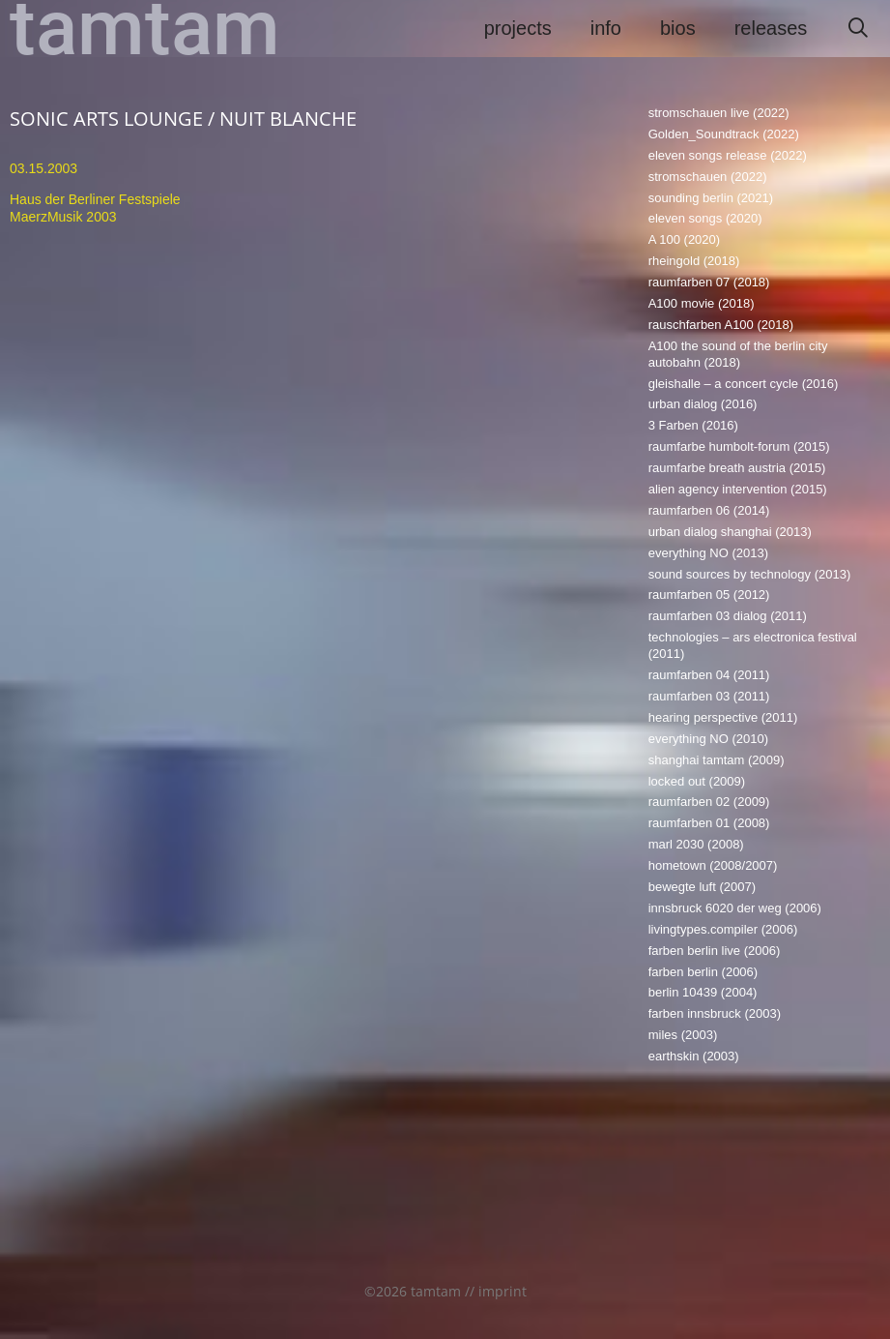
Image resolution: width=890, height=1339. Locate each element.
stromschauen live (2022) (719, 112)
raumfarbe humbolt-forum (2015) (739, 446)
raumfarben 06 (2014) (709, 510)
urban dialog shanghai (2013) (730, 531)
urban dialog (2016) (703, 404)
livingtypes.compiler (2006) (723, 929)
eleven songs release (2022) (727, 155)
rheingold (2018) (694, 260)
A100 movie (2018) (701, 303)
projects (518, 28)
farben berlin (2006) (703, 972)
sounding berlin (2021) (710, 198)
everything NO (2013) (708, 553)
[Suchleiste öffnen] (858, 28)
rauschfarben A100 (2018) (720, 324)
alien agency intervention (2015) (737, 489)
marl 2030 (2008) (696, 844)
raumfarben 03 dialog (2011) (727, 616)
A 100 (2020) (684, 239)
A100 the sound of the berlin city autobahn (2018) (738, 354)
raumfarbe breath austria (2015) (737, 468)
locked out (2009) (696, 781)
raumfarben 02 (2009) (709, 801)
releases (771, 28)
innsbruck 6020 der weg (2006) (734, 908)
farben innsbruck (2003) (714, 1013)
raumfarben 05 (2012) (709, 594)
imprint (502, 1291)
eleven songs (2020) (705, 218)
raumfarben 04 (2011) (709, 675)
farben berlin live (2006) (714, 950)
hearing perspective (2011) (723, 717)
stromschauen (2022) (707, 176)
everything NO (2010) (708, 738)
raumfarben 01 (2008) (709, 823)
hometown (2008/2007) (713, 865)
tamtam (145, 28)
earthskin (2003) (693, 1056)
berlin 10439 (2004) (703, 992)
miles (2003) (683, 1034)
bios (678, 28)
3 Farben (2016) (693, 425)
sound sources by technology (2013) (749, 574)
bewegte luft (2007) (702, 886)
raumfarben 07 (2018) (709, 282)
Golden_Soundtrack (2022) (723, 134)
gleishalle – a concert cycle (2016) (743, 383)
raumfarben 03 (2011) (709, 696)
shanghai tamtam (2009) (716, 760)
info (605, 28)
